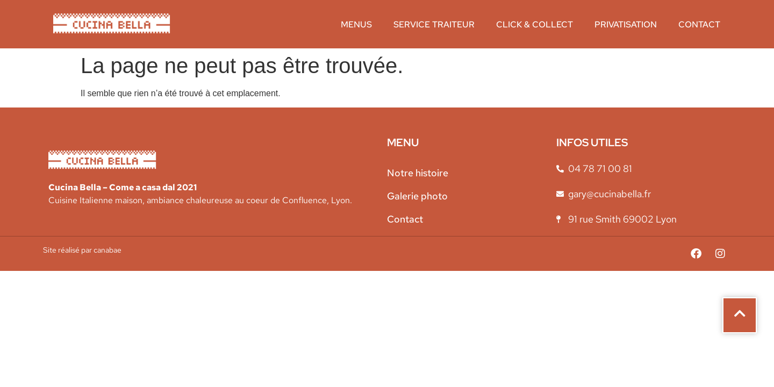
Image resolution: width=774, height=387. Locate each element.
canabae (107, 250)
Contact (699, 24)
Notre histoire (417, 173)
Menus (356, 24)
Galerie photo (417, 196)
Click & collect (534, 24)
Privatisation (625, 24)
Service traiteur (434, 24)
